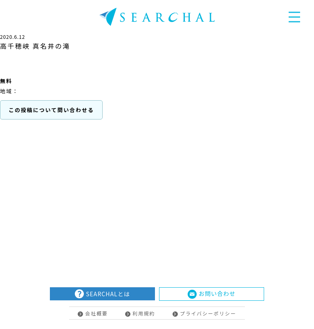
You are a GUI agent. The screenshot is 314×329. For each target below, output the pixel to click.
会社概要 (93, 313)
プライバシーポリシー (204, 313)
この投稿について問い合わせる (51, 110)
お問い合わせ (212, 294)
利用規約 (140, 313)
